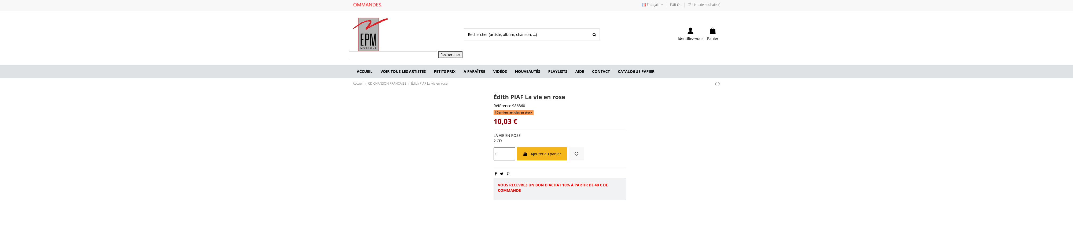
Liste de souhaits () (704, 4)
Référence (502, 105)
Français (653, 4)
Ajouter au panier (542, 153)
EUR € (676, 4)
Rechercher (450, 54)
